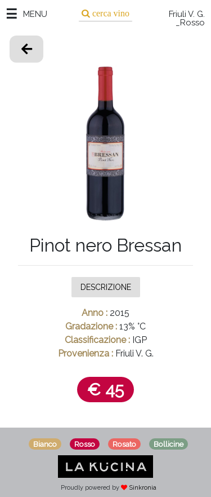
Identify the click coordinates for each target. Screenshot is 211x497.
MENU (35, 14)
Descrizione (105, 286)
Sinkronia (142, 487)
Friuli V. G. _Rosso (187, 18)
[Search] (105, 13)
